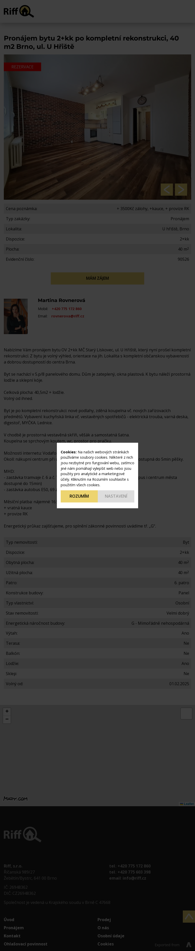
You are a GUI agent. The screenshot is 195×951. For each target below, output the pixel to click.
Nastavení (116, 496)
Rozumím (79, 496)
